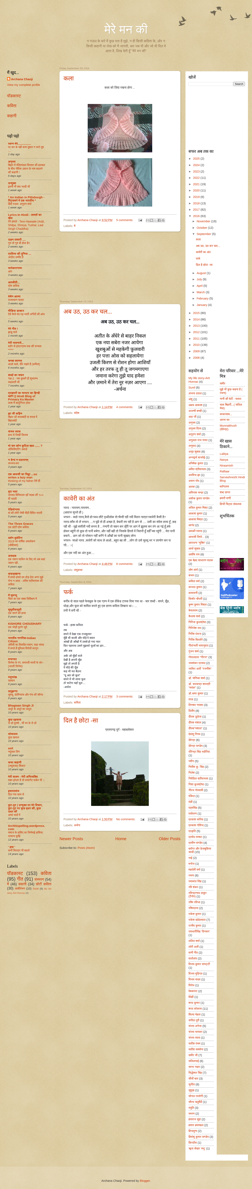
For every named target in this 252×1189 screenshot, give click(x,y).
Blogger (145, 1180)
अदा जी (192, 416)
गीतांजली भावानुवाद (198, 645)
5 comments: (125, 220)
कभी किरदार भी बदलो (19, 850)
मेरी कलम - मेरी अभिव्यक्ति (23, 776)
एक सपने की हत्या (17, 613)
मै (75, 226)
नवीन (191, 761)
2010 (197, 344)
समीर (222, 383)
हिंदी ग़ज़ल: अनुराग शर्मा (19, 204)
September (204, 234)
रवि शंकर (193, 887)
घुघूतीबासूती (14, 609)
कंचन (191, 575)
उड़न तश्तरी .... (17, 239)
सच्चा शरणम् (15, 360)
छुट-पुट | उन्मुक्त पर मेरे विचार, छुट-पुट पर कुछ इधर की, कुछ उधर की (25, 808)
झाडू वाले (12, 332)
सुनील (191, 1084)
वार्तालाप (192, 958)
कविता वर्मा (194, 581)
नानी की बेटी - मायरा (230, 398)
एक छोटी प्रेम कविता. (19, 527)
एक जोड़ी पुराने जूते (17, 627)
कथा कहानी (14, 762)
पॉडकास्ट (14, 96)
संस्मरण (39, 879)
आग (10, 271)
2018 (197, 203)
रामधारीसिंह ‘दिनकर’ (199, 931)
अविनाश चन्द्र (195, 492)
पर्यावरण (192, 813)
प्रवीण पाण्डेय (195, 842)
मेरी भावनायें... (16, 342)
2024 (197, 165)
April (200, 285)
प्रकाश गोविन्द (196, 825)
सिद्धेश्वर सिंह (195, 1072)
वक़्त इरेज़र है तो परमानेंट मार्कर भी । (26, 780)
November (204, 221)
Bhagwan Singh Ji (21, 705)
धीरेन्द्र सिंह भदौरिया (199, 751)
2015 (197, 313)
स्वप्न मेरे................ (19, 143)
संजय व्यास (14, 431)
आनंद (191, 525)
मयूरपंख (12, 677)
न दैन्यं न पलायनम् (18, 459)
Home (120, 838)
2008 (197, 357)
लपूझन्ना (13, 691)
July (200, 279)
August (202, 273)
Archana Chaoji (22, 79)
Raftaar (224, 471)
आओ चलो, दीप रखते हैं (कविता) (24, 364)
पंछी (190, 801)
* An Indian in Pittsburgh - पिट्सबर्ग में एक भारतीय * (26, 199)
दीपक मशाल (194, 722)
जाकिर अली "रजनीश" (200, 668)
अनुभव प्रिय (194, 428)
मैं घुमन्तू (12, 595)
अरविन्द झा (194, 475)
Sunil (36, 888)
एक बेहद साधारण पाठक (200, 560)
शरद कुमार (194, 1002)
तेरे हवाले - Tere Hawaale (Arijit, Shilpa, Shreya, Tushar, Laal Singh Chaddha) (26, 225)
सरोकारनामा (15, 268)
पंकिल (191, 796)
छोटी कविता (43, 884)
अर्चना (77, 825)
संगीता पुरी (193, 1020)
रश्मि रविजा (194, 902)
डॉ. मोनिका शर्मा (196, 678)
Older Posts (169, 838)
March (201, 292)
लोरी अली (193, 946)
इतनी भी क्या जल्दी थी (19, 186)
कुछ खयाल (13, 737)
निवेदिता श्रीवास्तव (198, 778)
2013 (197, 325)
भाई (190, 858)
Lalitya (224, 453)
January (202, 305)
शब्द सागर (225, 492)
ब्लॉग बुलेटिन (15, 537)
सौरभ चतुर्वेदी (195, 1102)
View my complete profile (23, 84)
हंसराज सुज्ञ (194, 1119)
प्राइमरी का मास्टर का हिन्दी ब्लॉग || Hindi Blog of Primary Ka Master (24, 396)
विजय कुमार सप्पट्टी (199, 964)
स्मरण (191, 1113)
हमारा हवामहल (195, 1125)
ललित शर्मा (194, 941)
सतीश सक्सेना (195, 1049)
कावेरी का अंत (79, 498)
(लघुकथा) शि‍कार (16, 765)
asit (10, 748)
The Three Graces (20, 523)
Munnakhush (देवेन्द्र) (228, 427)
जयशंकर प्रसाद (196, 663)
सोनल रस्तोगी (195, 1096)
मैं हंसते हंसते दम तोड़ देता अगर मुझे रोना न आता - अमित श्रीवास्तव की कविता (25, 581)
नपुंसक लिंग (14, 751)
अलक (191, 486)
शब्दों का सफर (16, 375)
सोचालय (13, 734)
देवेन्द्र (191, 740)
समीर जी (193, 1055)
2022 (197, 177)
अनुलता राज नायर (198, 440)
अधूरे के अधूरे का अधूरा (19, 709)
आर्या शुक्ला (194, 548)
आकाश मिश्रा (195, 519)
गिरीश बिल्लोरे (195, 639)
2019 (197, 197)
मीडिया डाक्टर (16, 310)
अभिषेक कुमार (195, 463)
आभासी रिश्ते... (196, 536)
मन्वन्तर (12, 659)
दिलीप (191, 710)
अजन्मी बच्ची (195, 411)
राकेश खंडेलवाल (197, 919)
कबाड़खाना (14, 573)
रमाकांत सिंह (194, 881)
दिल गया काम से (16, 794)
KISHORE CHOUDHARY (25, 623)
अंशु (190, 399)
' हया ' (11, 847)
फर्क (68, 592)
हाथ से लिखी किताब (18, 435)
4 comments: (125, 407)
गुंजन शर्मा (193, 651)
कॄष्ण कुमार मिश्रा (197, 604)
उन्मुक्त (12, 183)
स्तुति (191, 1107)
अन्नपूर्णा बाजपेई (196, 457)
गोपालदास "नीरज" (198, 657)
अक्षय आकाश (195, 405)
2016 (197, 216)
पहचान (11, 680)
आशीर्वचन (20, 888)
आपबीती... (14, 282)
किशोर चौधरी (195, 598)
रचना (191, 875)
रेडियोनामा (14, 509)
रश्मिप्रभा (193, 908)
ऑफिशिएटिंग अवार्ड (17, 449)
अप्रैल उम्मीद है (15, 257)
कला (69, 78)
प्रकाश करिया (195, 819)
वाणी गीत (193, 952)
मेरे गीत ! (13, 328)
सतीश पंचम (194, 1043)
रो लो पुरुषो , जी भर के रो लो (22, 723)
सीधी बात (193, 1078)
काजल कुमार (195, 587)
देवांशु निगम (194, 734)
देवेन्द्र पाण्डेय (195, 745)
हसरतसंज (13, 791)
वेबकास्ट (192, 991)
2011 (197, 338)
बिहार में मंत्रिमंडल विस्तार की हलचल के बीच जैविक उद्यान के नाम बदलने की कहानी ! (26, 168)
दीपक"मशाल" (195, 728)
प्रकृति (192, 831)
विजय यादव (194, 979)
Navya (224, 459)
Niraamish (226, 465)
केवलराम (193, 610)
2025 (197, 158)
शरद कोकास (195, 1008)
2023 (197, 171)
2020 (197, 190)
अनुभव (12, 161)
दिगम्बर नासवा (195, 705)
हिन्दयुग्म (192, 1131)
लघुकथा (78, 570)
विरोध (191, 985)
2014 (197, 319)
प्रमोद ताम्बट (195, 837)
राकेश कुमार (194, 914)
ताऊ (190, 699)
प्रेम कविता (13, 285)
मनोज (191, 863)
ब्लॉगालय (224, 486)
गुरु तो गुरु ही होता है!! (19, 243)
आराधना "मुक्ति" (196, 542)
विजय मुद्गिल (195, 973)
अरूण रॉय (193, 480)
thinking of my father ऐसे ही (24, 480)
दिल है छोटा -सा (81, 720)
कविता (77, 702)
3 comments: (125, 696)
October (202, 227)
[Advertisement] (119, 265)
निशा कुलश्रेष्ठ (196, 784)
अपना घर (224, 419)
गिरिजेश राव (194, 628)
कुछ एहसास (14, 719)
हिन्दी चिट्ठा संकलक (231, 504)
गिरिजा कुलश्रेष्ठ (197, 622)
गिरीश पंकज (194, 633)
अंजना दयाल (195, 393)
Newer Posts (71, 838)
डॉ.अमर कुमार (195, 693)
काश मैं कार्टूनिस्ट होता (19, 402)
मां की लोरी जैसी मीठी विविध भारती (25, 512)
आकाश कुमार (195, 513)
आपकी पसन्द (195, 531)
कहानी (11, 115)
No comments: (126, 819)
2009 (197, 351)
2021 (197, 184)
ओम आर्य (193, 569)
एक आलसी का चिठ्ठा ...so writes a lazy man (22, 476)
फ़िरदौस (192, 1142)
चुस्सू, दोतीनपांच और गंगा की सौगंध (25, 694)
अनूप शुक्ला (194, 451)
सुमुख (191, 1090)
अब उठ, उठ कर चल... (88, 311)
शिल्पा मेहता (194, 1014)
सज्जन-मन (13, 463)
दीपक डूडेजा (195, 716)
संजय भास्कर (195, 1031)
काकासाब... (226, 414)
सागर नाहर (194, 1066)
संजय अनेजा (195, 1026)
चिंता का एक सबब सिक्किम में (22, 598)
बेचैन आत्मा (14, 296)
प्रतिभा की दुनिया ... (19, 253)
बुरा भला (12, 491)
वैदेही (191, 997)
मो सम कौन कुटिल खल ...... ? (25, 445)
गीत (20, 879)
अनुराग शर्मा (194, 434)
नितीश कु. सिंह (196, 766)
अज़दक (12, 555)
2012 (197, 332)
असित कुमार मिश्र (198, 507)
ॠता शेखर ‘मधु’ (196, 1148)
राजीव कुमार (194, 925)
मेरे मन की (126, 29)
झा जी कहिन (15, 413)
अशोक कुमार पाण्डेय (198, 498)
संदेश (76, 413)
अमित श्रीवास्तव (197, 469)
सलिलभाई (193, 1061)
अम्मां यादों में (14, 815)
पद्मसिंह (192, 807)
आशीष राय (194, 554)
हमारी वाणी (225, 498)
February (203, 298)
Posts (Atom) (86, 847)
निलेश (191, 772)
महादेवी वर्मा (194, 869)
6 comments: (125, 563)
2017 (197, 209)
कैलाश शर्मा (194, 616)
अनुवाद (192, 445)
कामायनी (193, 592)
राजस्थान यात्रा (16, 299)
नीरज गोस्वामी (195, 790)
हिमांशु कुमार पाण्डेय (198, 1136)
